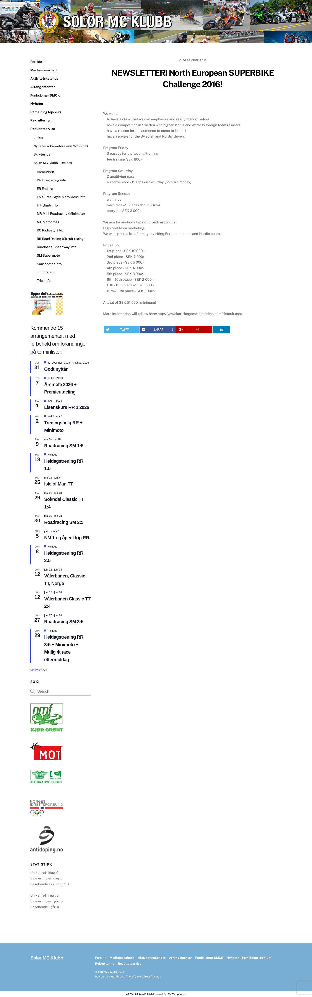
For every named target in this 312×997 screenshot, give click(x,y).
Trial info (44, 280)
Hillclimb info (47, 205)
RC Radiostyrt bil (50, 230)
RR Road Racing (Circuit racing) (61, 239)
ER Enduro (45, 188)
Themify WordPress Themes (143, 976)
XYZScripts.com (177, 994)
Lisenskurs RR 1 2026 (66, 407)
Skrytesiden (43, 154)
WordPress (117, 976)
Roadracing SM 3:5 (63, 621)
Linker (39, 137)
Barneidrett (45, 172)
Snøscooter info (49, 264)
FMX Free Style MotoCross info (61, 197)
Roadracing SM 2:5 (63, 522)
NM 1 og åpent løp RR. (67, 537)
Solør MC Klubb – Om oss (53, 163)
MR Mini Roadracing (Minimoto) (61, 213)
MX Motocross (48, 222)
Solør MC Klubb (107, 971)
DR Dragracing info (51, 180)
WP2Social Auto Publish (139, 994)
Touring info (46, 272)
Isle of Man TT (58, 484)
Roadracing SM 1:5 (63, 445)
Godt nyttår (56, 369)
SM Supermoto (48, 255)
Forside (36, 62)
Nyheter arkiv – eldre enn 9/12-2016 (61, 146)
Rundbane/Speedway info (56, 247)
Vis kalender (38, 670)
